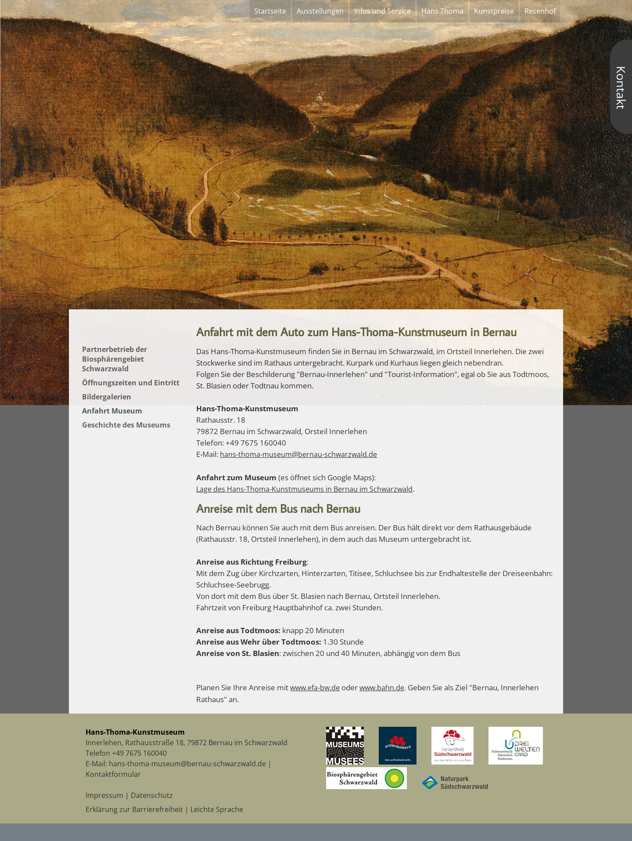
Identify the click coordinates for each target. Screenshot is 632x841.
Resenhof (540, 11)
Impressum (104, 795)
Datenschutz (152, 795)
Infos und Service (382, 11)
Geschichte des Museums (126, 425)
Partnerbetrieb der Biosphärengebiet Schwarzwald (114, 358)
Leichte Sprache (216, 809)
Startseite (270, 11)
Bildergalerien (106, 397)
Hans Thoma (442, 11)
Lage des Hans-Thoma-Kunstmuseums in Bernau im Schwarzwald (304, 489)
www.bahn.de (381, 687)
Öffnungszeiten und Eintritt (131, 383)
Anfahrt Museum (112, 411)
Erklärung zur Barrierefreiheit (134, 809)
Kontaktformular (113, 774)
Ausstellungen (320, 11)
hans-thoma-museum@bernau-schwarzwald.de (298, 454)
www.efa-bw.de (315, 687)
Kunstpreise (494, 11)
